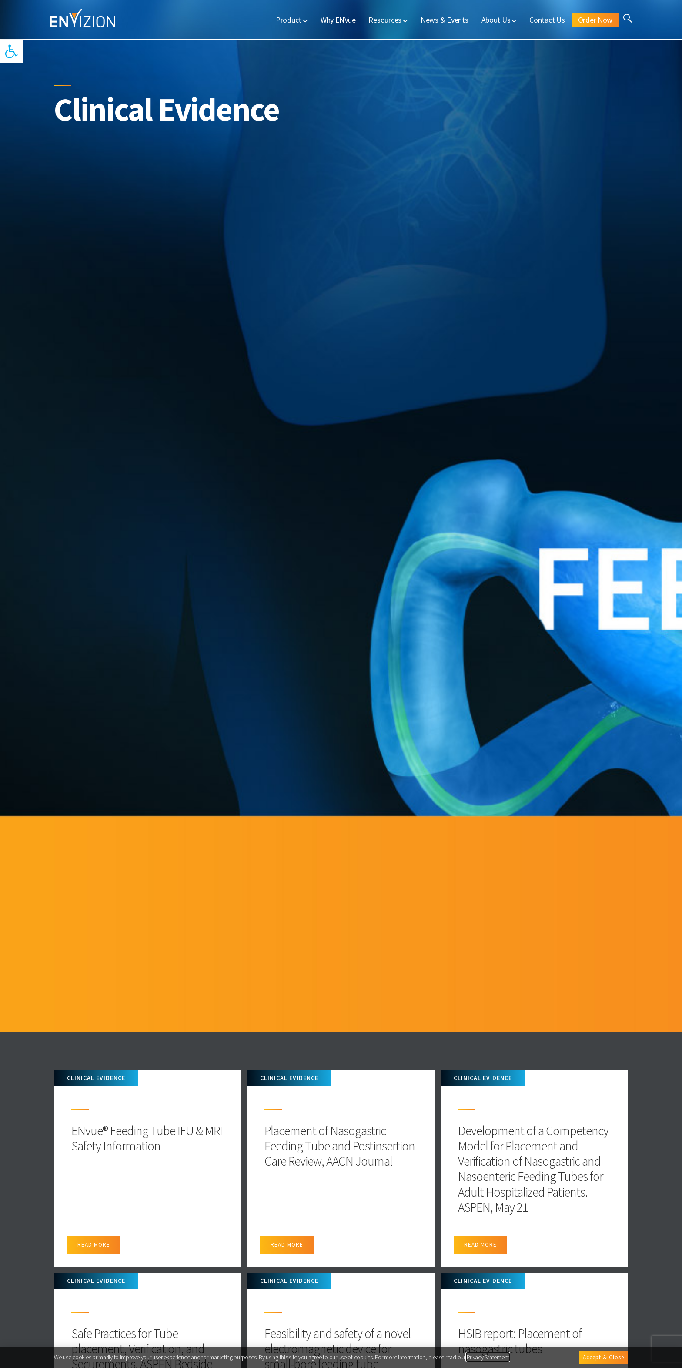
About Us (499, 20)
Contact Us (547, 20)
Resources (387, 20)
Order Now (595, 20)
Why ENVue (338, 20)
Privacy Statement (488, 1357)
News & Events (444, 20)
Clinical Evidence (96, 1078)
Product (292, 20)
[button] (11, 51)
